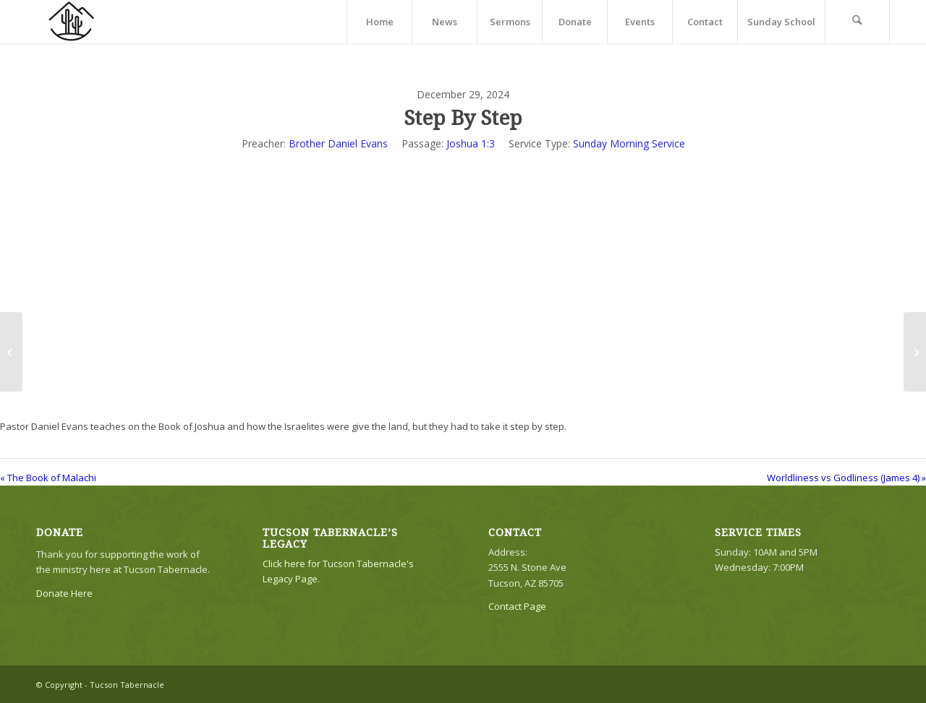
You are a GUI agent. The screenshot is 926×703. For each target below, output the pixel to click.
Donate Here (64, 593)
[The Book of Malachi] (11, 352)
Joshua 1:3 (470, 143)
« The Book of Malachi (48, 477)
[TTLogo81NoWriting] (71, 21)
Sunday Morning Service (629, 143)
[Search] (857, 21)
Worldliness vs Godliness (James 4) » (846, 477)
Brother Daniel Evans (338, 143)
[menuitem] (379, 21)
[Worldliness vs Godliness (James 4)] (915, 352)
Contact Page (517, 606)
